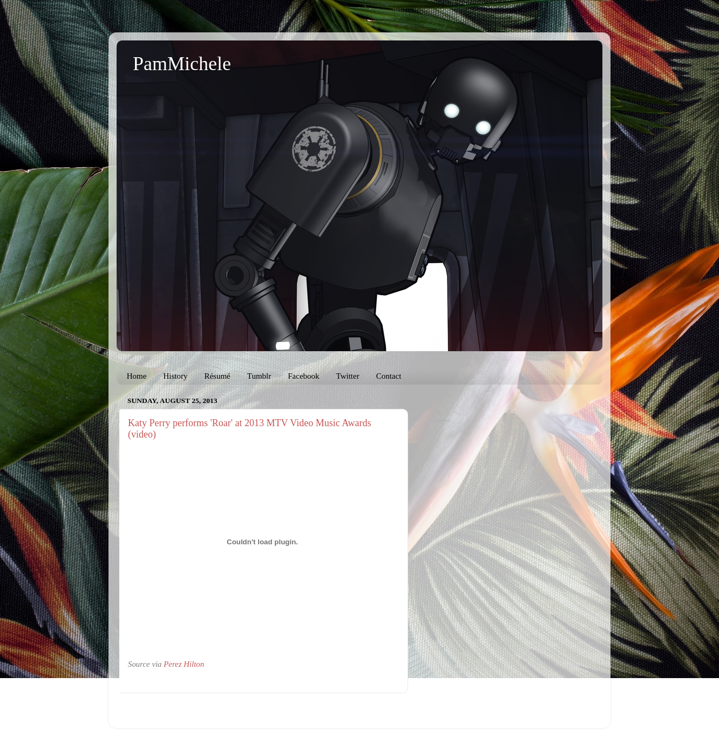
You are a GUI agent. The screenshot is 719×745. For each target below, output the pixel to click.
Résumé (217, 376)
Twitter (348, 376)
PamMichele (182, 63)
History (175, 376)
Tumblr (259, 376)
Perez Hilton (184, 664)
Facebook (303, 376)
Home (137, 376)
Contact (389, 376)
